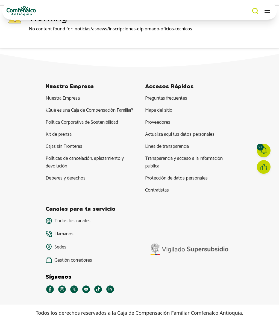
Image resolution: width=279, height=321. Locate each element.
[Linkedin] (110, 289)
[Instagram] (62, 289)
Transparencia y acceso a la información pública (184, 162)
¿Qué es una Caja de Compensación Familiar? (89, 110)
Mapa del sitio (158, 110)
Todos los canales (72, 221)
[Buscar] (255, 10)
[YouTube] (86, 289)
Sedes (60, 247)
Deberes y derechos (66, 178)
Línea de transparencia (167, 146)
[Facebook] (50, 289)
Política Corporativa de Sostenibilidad (82, 122)
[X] (74, 289)
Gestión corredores (73, 260)
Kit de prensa (59, 134)
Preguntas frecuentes (166, 98)
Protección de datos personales (176, 178)
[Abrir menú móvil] (267, 11)
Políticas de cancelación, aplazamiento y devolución (85, 162)
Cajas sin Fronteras (64, 146)
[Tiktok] (98, 289)
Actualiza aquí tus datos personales (180, 134)
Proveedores (157, 122)
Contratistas (157, 190)
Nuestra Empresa (63, 98)
